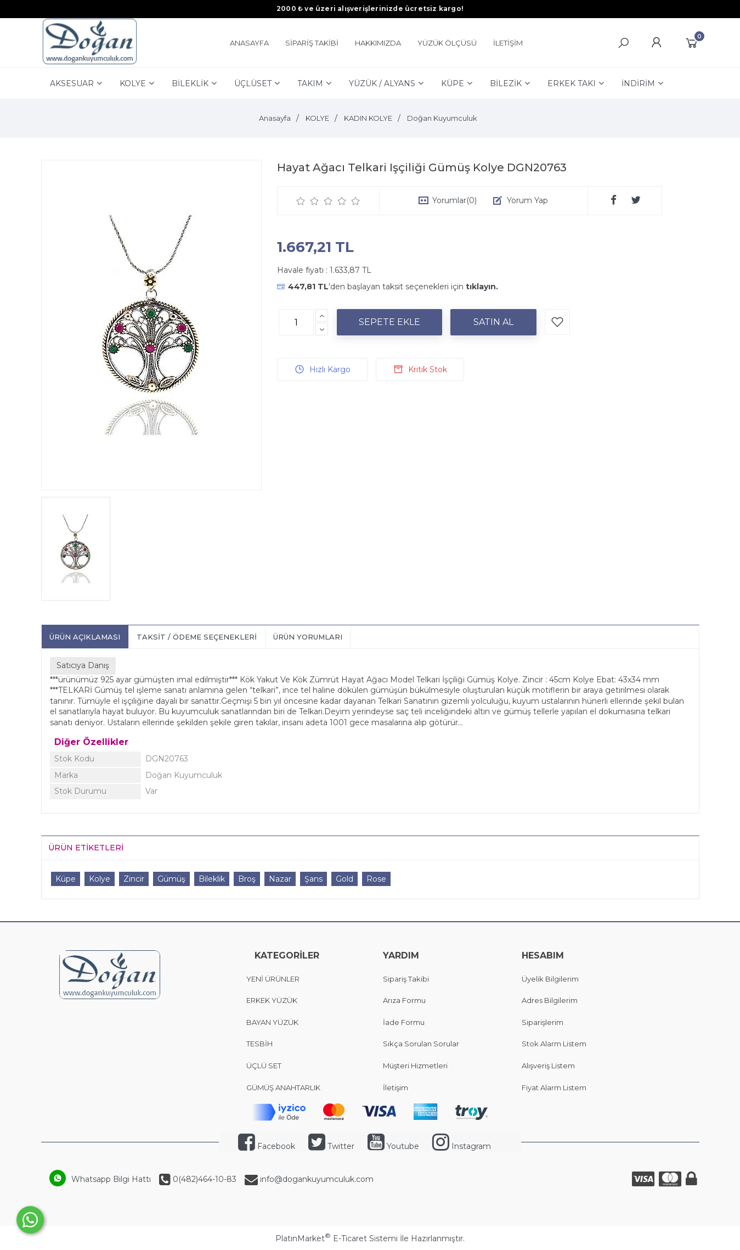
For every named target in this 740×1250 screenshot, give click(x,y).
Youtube (393, 1146)
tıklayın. (482, 287)
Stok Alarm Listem (554, 1043)
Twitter (331, 1146)
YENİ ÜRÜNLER (273, 978)
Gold (344, 879)
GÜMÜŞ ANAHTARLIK (283, 1087)
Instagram (461, 1146)
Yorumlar (454, 200)
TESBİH (259, 1043)
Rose (376, 879)
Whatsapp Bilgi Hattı (111, 1179)
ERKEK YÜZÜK (272, 1000)
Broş (247, 879)
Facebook (266, 1146)
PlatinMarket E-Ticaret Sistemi (336, 1238)
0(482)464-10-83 (203, 1179)
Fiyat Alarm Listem (554, 1087)
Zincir (133, 879)
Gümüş (171, 879)
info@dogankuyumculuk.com (316, 1179)
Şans (313, 879)
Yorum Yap (527, 200)
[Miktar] (296, 322)
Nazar (280, 879)
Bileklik (212, 879)
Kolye (99, 879)
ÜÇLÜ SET (264, 1065)
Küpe (65, 879)
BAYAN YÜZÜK (272, 1022)
